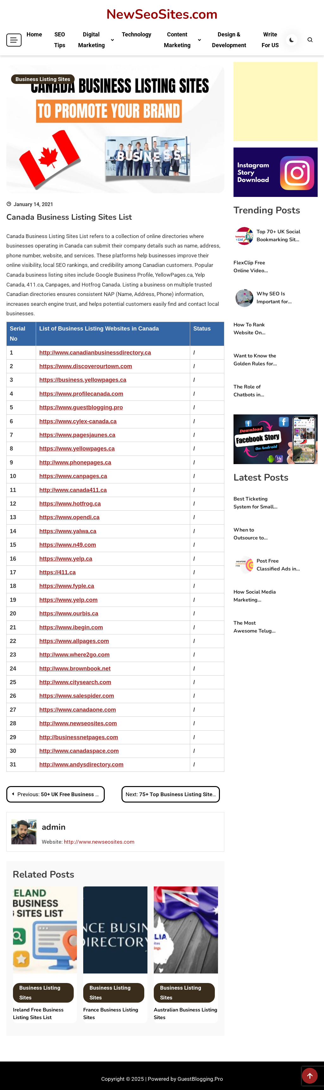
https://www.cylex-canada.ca (77, 421)
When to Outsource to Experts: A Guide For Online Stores (254, 534)
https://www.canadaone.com (77, 710)
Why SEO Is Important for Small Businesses (277, 298)
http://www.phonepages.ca (75, 462)
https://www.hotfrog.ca (70, 504)
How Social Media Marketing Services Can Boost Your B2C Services (255, 596)
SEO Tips (59, 39)
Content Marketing (177, 39)
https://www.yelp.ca (65, 559)
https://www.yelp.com (68, 600)
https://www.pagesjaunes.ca (77, 435)
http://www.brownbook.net (74, 668)
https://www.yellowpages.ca (77, 448)
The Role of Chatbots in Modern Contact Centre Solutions (253, 391)
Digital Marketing (91, 39)
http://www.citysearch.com (75, 682)
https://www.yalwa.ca (67, 531)
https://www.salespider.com (76, 696)
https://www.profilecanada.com (81, 394)
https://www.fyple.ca (66, 586)
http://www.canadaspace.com (79, 751)
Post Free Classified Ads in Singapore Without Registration (276, 565)
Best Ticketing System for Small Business (254, 503)
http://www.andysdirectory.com (81, 764)
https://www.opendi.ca (69, 517)
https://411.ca (57, 572)
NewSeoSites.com (162, 14)
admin (53, 827)
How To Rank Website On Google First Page (255, 329)
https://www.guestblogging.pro (81, 407)
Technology (136, 34)
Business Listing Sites (43, 79)
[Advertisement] (276, 101)
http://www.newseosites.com (78, 723)
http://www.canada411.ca (73, 490)
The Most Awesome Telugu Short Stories (254, 627)
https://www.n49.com (67, 545)
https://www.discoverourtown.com (85, 366)
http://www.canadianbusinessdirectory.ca (95, 353)
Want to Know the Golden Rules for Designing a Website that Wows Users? (255, 360)
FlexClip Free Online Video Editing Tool (249, 267)
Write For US (270, 39)
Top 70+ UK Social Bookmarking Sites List (279, 236)
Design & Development (229, 39)
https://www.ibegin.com (71, 627)
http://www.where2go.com (74, 655)
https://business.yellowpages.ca (82, 380)
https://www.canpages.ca (73, 476)
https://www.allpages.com (74, 641)
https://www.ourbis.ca (68, 613)
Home (34, 34)
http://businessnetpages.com (78, 737)
